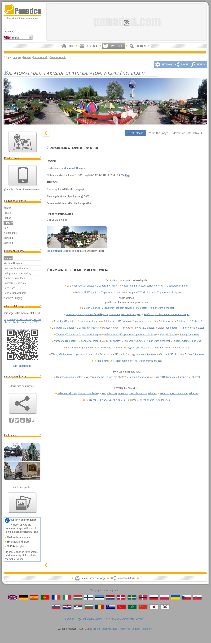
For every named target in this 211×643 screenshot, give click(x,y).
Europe (189, 376)
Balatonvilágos (80, 347)
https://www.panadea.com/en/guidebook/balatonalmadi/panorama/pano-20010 (22, 320)
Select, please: (135, 133)
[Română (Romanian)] (99, 606)
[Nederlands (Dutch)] (110, 597)
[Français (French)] (56, 597)
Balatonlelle (189, 321)
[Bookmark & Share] (22, 403)
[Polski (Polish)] (164, 597)
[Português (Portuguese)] (45, 597)
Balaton (27, 57)
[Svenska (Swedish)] (132, 597)
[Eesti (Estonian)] (99, 597)
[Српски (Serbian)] (78, 606)
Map (127, 175)
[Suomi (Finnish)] (88, 597)
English (15, 37)
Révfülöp (167, 314)
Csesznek (170, 354)
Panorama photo (58, 57)
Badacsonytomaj (187, 340)
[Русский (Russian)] (153, 597)
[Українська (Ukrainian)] (175, 597)
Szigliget (149, 347)
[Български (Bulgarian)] (88, 606)
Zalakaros (75, 327)
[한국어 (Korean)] (164, 606)
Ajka (168, 334)
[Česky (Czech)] (186, 597)
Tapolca (78, 334)
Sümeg (189, 334)
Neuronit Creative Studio (104, 628)
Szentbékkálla (113, 354)
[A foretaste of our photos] (22, 503)
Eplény (194, 354)
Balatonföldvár (116, 327)
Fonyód (144, 327)
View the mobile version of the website (125, 619)
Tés (102, 360)
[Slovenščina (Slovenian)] (56, 606)
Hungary (17, 57)
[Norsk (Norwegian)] (143, 597)
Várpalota (77, 340)
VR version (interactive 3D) (188, 133)
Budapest (136, 628)
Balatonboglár (166, 321)
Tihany (74, 354)
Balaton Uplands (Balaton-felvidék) (103, 314)
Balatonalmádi (40, 57)
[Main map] (22, 142)
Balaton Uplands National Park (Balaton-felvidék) (128, 307)
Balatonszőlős (182, 347)
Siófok (181, 327)
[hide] (46, 133)
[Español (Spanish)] (34, 597)
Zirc (112, 340)
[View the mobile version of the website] (22, 175)
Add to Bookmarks (22, 366)
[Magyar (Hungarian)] (77, 597)
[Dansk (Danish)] (121, 597)
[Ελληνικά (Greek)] (110, 606)
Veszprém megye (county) (155, 285)
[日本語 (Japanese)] (154, 606)
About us (69, 619)
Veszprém (137, 360)
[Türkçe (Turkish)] (121, 606)
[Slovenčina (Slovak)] (197, 597)
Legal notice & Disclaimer (89, 619)
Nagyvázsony (110, 347)
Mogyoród (125, 628)
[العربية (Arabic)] (132, 606)
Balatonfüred (129, 321)
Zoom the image (158, 133)
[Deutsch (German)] (23, 597)
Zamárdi (147, 340)
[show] (46, 565)
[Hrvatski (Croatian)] (67, 606)
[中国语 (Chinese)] (143, 606)
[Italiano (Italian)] (66, 597)
